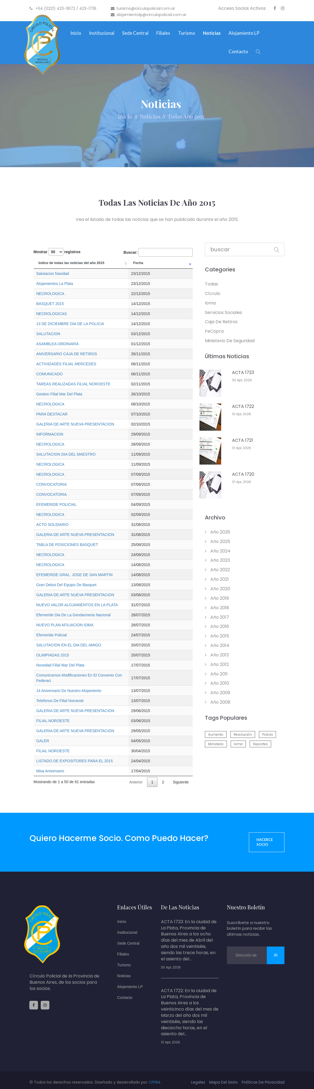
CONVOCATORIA (51, 484)
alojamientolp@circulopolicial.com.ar (148, 14)
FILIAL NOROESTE (53, 715)
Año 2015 (193, 116)
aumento (215, 734)
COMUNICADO (49, 374)
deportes (260, 744)
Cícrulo (212, 293)
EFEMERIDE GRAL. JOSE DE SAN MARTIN (74, 575)
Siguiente (181, 776)
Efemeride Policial (51, 635)
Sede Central (135, 33)
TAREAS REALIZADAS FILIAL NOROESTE (73, 384)
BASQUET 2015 (50, 303)
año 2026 (217, 532)
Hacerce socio (264, 837)
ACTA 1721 (242, 440)
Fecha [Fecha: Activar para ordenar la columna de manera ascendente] (178, 263)
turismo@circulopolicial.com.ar (143, 8)
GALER (42, 735)
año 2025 (217, 541)
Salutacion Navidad (52, 273)
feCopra (214, 331)
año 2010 (217, 683)
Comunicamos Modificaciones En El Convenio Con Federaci (87, 675)
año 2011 (216, 674)
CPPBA (154, 1077)
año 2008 (217, 702)
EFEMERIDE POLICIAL (56, 504)
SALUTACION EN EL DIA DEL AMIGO (68, 645)
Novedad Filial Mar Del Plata (60, 665)
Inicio (75, 33)
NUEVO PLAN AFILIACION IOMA (65, 625)
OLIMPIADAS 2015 (52, 655)
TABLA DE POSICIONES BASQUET (67, 544)
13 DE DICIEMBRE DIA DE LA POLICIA (70, 324)
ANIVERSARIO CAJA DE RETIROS (66, 354)
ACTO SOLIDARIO (52, 524)
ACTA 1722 (243, 406)
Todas (175, 116)
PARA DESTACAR (52, 414)
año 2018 (217, 608)
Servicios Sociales (223, 312)
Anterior (135, 776)
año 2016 (217, 626)
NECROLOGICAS (51, 314)
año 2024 (217, 551)
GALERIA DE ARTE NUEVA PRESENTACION (75, 424)
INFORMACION (50, 434)
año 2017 (217, 617)
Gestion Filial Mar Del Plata (59, 394)
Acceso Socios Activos (242, 8)
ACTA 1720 (243, 474)
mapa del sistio (223, 1077)
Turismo (186, 33)
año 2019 (217, 598)
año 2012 (217, 664)
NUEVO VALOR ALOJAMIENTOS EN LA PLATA (77, 605)
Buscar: (158, 252)
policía (267, 734)
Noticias (212, 33)
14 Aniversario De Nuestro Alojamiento (69, 685)
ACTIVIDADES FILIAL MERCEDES (66, 364)
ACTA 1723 (243, 373)
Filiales (163, 33)
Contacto (238, 51)
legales (198, 1077)
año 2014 (217, 645)
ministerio (216, 744)
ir (276, 950)
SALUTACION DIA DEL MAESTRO (66, 454)
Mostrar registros (57, 252)
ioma (238, 744)
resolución (243, 734)
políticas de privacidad (263, 1077)
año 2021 (217, 579)
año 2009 (217, 693)
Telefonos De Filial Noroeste (60, 695)
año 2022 (217, 570)
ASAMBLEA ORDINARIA (57, 344)
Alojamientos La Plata (54, 283)
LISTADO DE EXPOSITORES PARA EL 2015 (74, 755)
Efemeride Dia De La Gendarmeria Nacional (73, 615)
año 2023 (217, 560)
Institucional (101, 33)
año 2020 (217, 589)
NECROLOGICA (50, 293)
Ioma (210, 303)
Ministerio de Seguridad (230, 341)
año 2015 (217, 636)
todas (211, 284)
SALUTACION (48, 334)
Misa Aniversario (50, 765)
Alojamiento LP (244, 33)
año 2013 (217, 655)
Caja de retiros (221, 322)
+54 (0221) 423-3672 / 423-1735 (63, 8)
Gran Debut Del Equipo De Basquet (66, 585)
